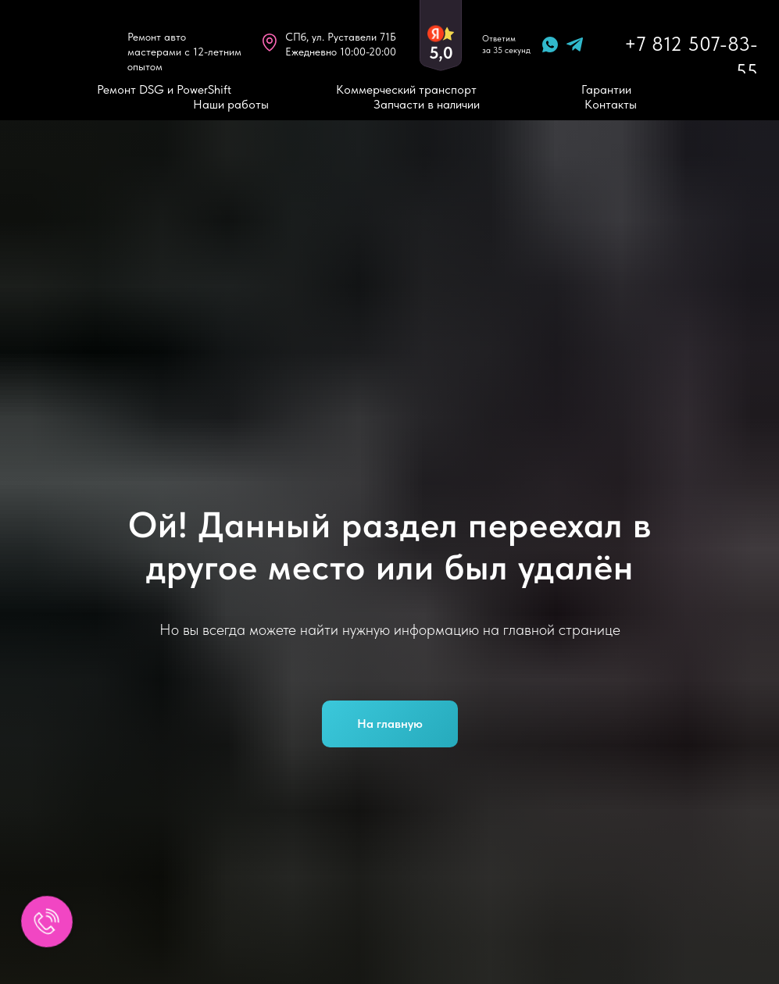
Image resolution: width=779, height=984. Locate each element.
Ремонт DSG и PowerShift (164, 89)
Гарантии (606, 89)
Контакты (610, 104)
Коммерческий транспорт (406, 89)
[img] (65, 44)
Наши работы (231, 104)
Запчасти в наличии (426, 104)
